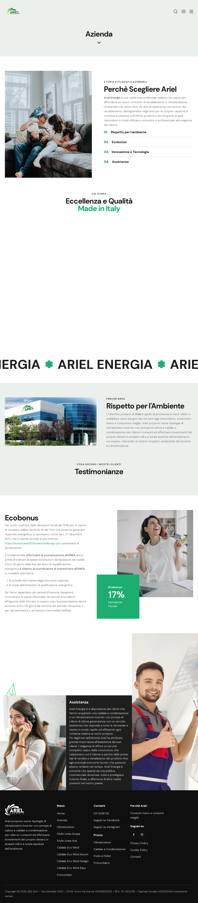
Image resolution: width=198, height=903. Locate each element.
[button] (183, 11)
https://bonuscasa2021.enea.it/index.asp (30, 543)
